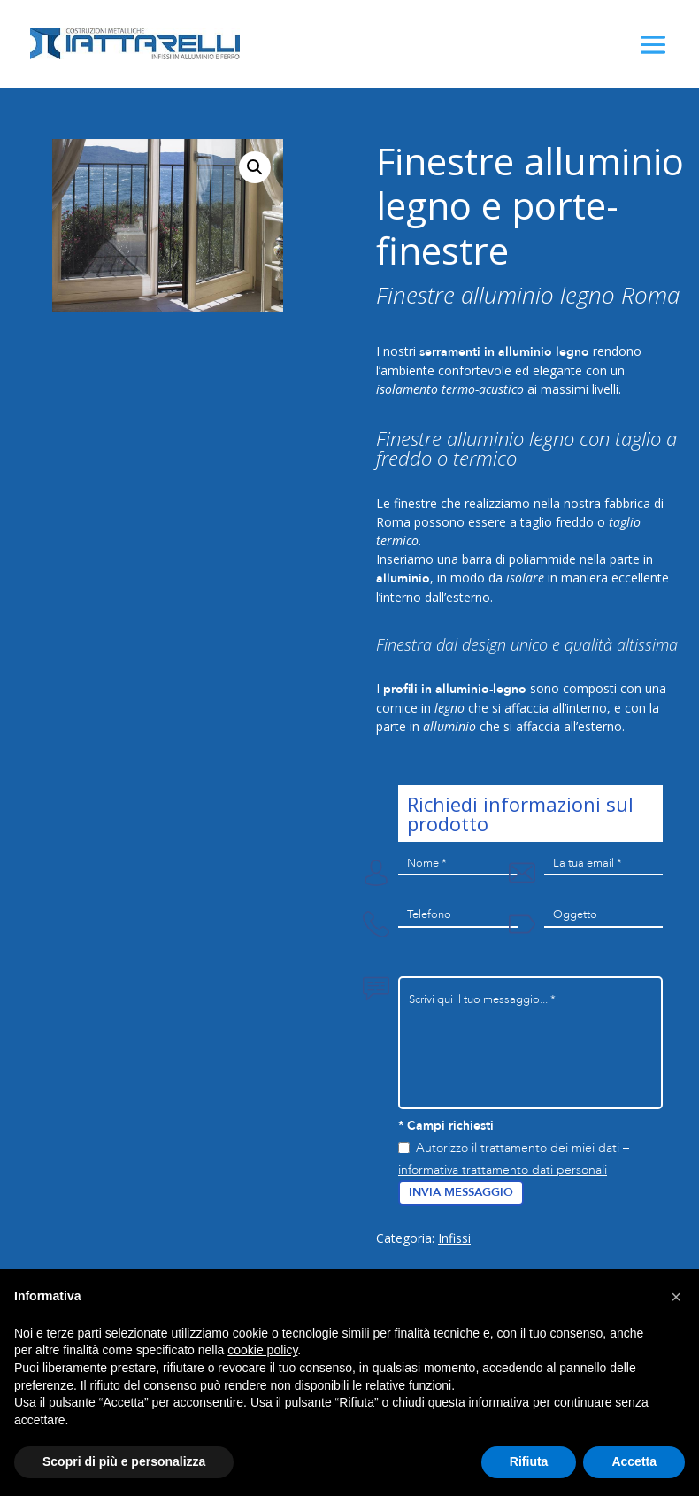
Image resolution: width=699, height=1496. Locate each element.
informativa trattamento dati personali (502, 1169)
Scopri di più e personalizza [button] (123, 1461)
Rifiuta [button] (529, 1461)
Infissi (454, 1238)
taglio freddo (557, 521)
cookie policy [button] (262, 1350)
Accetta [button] (634, 1461)
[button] (676, 1297)
